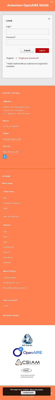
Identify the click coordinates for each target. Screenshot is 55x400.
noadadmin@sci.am (12, 139)
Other (5, 208)
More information (36, 389)
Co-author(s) (8, 247)
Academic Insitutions (12, 203)
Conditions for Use (11, 282)
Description (8, 257)
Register (10, 58)
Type (5, 242)
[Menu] (51, 2)
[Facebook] (4, 156)
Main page (7, 183)
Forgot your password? (29, 58)
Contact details (9, 277)
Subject (6, 252)
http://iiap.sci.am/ (11, 151)
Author (6, 237)
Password (11, 37)
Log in (5, 305)
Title (5, 231)
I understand (28, 393)
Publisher (7, 262)
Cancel (27, 50)
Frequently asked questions (15, 288)
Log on (42, 50)
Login (9, 26)
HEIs (5, 198)
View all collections (11, 216)
